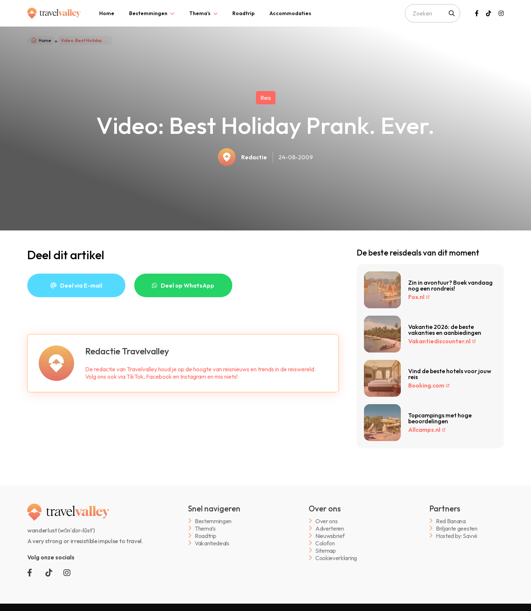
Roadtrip (243, 13)
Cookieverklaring (336, 557)
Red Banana (451, 520)
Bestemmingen (148, 13)
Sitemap (325, 550)
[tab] (106, 13)
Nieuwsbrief (329, 535)
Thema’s (200, 13)
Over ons (326, 520)
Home (106, 13)
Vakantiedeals (212, 542)
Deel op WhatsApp (187, 285)
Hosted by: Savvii (456, 535)
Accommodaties (290, 13)
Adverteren (329, 528)
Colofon (325, 542)
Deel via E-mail (81, 285)
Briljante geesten (457, 528)
